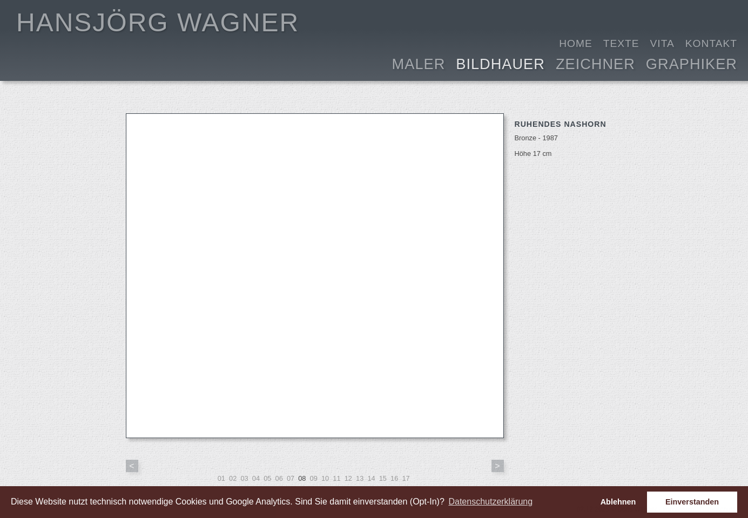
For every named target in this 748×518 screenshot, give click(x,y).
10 (325, 478)
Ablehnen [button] (618, 501)
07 (290, 478)
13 (359, 478)
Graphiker (691, 63)
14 (371, 478)
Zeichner (595, 63)
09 (314, 478)
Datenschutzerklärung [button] (490, 501)
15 (383, 478)
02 (233, 478)
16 (394, 478)
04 (256, 478)
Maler (419, 63)
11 (336, 478)
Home (575, 43)
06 (279, 478)
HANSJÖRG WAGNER (157, 22)
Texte (621, 43)
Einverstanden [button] (692, 501)
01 (221, 478)
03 (244, 478)
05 (267, 478)
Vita (662, 43)
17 (405, 478)
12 (348, 478)
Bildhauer (500, 63)
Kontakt (711, 43)
